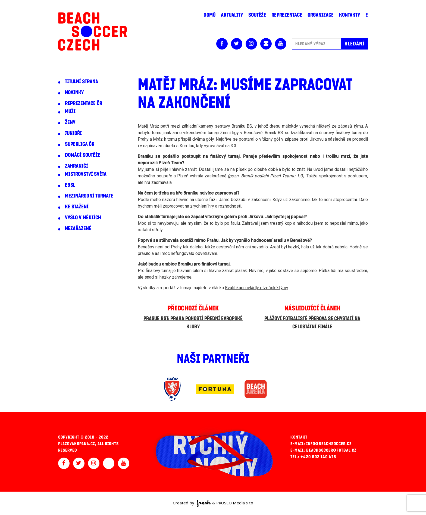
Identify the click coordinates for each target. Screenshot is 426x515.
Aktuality (232, 15)
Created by (192, 503)
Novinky (74, 92)
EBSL (70, 185)
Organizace (321, 15)
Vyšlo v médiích (83, 217)
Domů (209, 15)
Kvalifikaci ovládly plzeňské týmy (256, 287)
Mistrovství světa (85, 174)
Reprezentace (286, 15)
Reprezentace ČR (83, 103)
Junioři (73, 133)
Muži (70, 111)
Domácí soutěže (82, 155)
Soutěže (257, 15)
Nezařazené (78, 228)
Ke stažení (77, 206)
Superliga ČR (79, 144)
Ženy (70, 122)
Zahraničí (76, 166)
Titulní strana (81, 81)
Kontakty (349, 15)
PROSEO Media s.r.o (234, 502)
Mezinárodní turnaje (89, 196)
